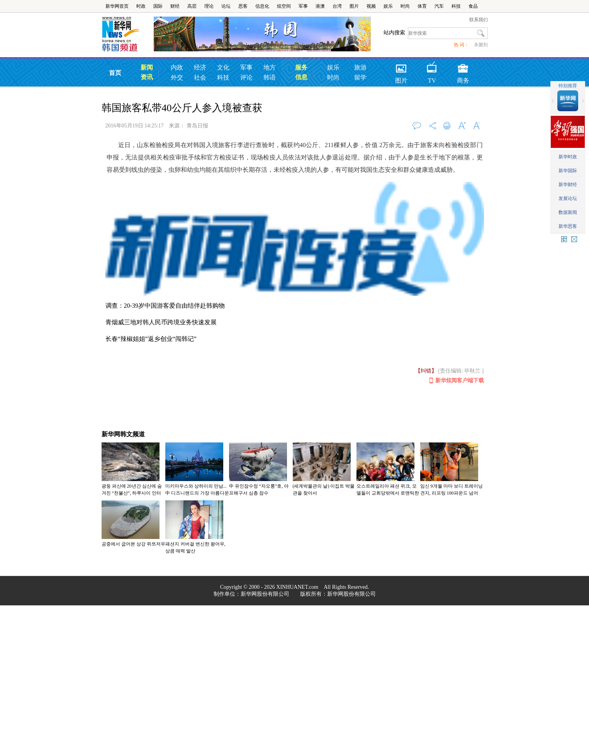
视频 (371, 6)
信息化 (262, 6)
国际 (158, 6)
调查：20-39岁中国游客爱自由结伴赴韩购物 (165, 305)
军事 (303, 6)
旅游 (360, 67)
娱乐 (388, 6)
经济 (200, 67)
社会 (200, 77)
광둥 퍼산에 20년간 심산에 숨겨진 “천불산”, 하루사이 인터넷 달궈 (132, 493)
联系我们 (478, 19)
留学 (360, 77)
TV (432, 65)
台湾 (337, 6)
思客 (243, 6)
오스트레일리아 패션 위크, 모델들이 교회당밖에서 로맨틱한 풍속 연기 (387, 493)
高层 (192, 6)
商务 (463, 65)
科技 (456, 6)
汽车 (439, 6)
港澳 (320, 6)
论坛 (226, 6)
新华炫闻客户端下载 (456, 381)
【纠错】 (426, 371)
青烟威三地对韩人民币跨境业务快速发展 (161, 322)
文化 (223, 67)
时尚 (405, 6)
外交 (177, 77)
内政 (177, 67)
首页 (115, 72)
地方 (269, 67)
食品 (473, 6)
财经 (175, 6)
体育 (422, 6)
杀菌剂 (481, 44)
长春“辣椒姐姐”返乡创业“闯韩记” (151, 339)
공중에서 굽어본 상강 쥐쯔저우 (133, 544)
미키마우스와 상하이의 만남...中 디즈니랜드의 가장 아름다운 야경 (197, 493)
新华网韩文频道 (123, 434)
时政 (141, 6)
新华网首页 (117, 6)
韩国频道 (128, 34)
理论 (209, 6)
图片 (354, 6)
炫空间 (284, 6)
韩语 (269, 77)
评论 (246, 77)
